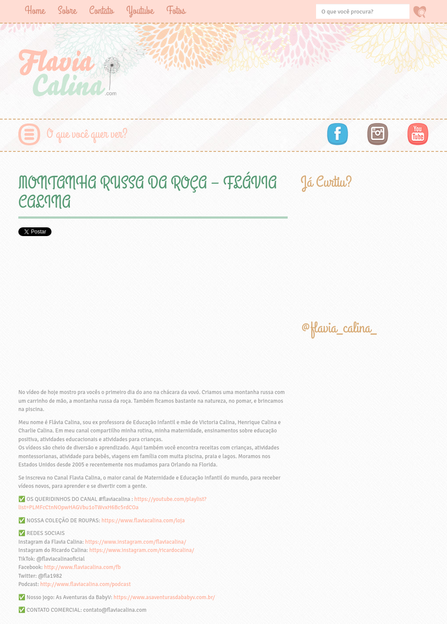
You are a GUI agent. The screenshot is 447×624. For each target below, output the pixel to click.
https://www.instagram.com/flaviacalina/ (135, 541)
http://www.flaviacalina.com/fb (82, 567)
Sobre (67, 10)
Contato (101, 10)
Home (35, 10)
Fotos (175, 10)
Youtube (139, 10)
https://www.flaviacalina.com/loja (143, 520)
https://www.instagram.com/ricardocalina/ (141, 550)
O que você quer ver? (87, 134)
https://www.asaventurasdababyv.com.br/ (164, 597)
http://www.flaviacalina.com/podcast (85, 584)
